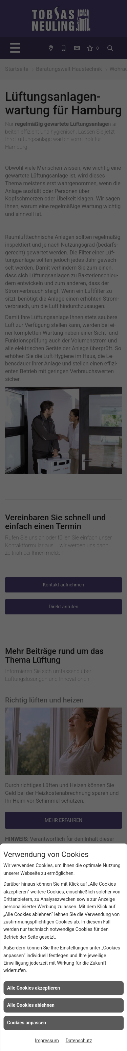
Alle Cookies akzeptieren (33, 988)
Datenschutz (79, 1040)
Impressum (47, 1040)
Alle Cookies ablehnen (31, 1005)
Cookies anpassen (26, 1022)
